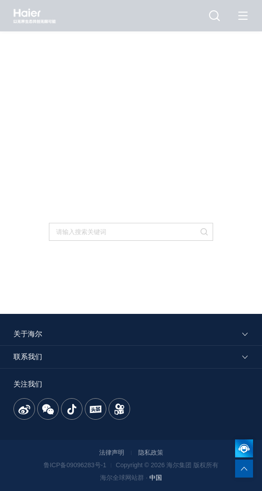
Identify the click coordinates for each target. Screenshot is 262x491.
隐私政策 (150, 452)
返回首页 (106, 214)
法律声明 (111, 452)
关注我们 (27, 384)
